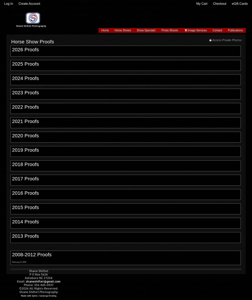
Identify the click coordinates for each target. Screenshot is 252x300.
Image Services (195, 30)
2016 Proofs (25, 193)
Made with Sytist (29, 296)
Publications (235, 30)
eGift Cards (240, 3)
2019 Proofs (25, 150)
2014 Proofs (25, 221)
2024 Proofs (25, 78)
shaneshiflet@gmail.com (43, 281)
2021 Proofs (25, 121)
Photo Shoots (170, 30)
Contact (217, 30)
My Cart (202, 3)
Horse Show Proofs (32, 41)
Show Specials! (146, 30)
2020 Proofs (25, 135)
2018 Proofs (25, 164)
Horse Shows (123, 30)
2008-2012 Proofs (32, 254)
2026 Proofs (25, 49)
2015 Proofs (25, 207)
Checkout (219, 3)
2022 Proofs (25, 107)
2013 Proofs (25, 236)
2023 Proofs (25, 92)
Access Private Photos (226, 40)
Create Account (29, 3)
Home (105, 30)
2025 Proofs (25, 64)
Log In (8, 3)
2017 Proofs (25, 178)
